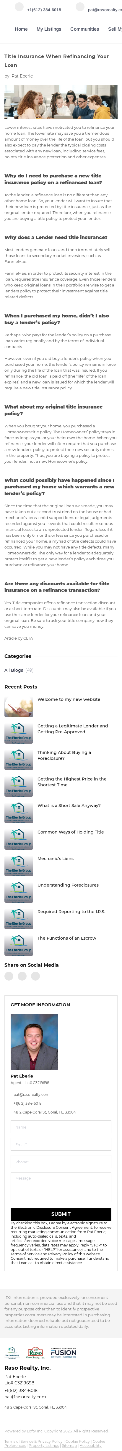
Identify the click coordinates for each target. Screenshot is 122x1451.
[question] (61, 1187)
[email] (61, 1144)
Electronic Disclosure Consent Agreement (54, 1227)
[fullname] (61, 1126)
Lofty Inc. (35, 1431)
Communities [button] (84, 29)
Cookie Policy (78, 1441)
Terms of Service (25, 1254)
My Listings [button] (49, 29)
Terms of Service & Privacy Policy (33, 1441)
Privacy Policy (60, 1254)
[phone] (61, 1161)
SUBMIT (61, 1214)
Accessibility (91, 1445)
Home (21, 29)
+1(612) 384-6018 (21, 1390)
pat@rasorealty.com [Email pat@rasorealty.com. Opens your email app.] (25, 1396)
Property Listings (44, 1445)
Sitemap (69, 1445)
